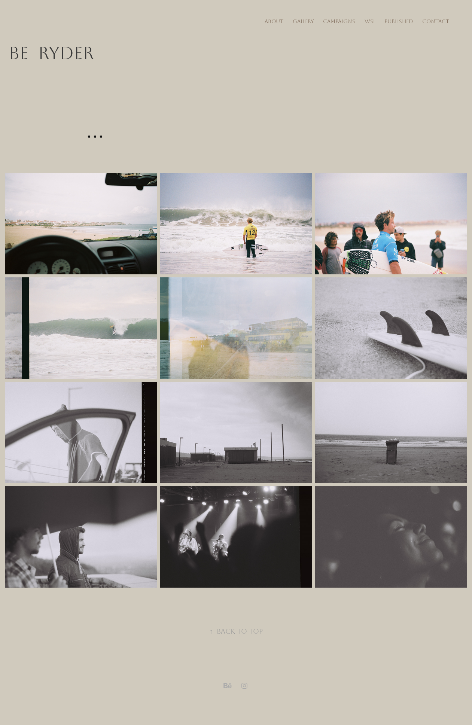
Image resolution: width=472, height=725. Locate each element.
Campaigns (339, 21)
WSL (370, 21)
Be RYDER (51, 53)
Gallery (303, 21)
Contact (435, 21)
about (274, 21)
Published (398, 21)
